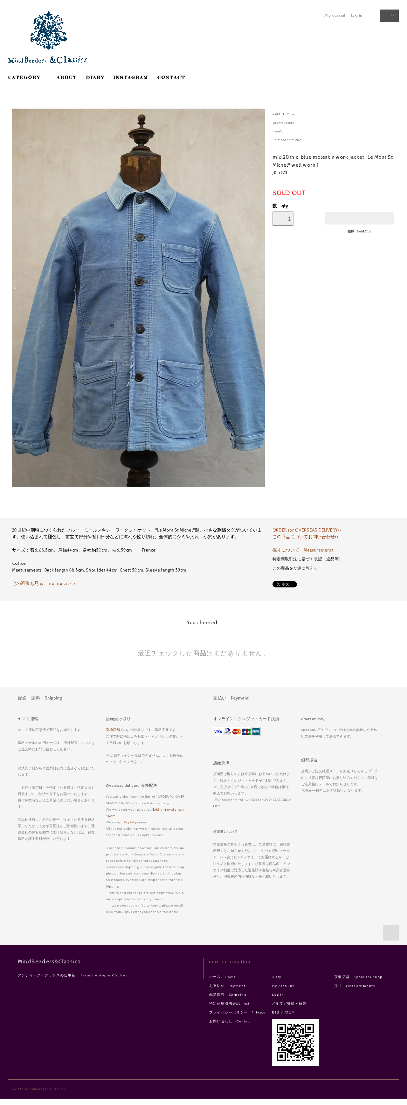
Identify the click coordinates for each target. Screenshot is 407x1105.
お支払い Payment (227, 986)
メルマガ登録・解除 (289, 1003)
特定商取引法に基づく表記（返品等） (307, 559)
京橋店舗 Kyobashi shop (358, 977)
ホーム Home (222, 977)
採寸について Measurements (302, 550)
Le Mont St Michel (287, 140)
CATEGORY (28, 77)
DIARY (95, 77)
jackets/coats (283, 123)
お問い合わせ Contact (230, 1021)
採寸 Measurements (354, 986)
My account (334, 15)
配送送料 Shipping (227, 995)
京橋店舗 (113, 730)
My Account (283, 986)
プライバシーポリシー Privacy (237, 1012)
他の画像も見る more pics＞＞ (44, 583)
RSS (275, 1012)
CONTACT (171, 77)
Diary (277, 977)
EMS (155, 809)
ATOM (290, 1012)
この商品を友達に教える (295, 568)
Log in (356, 15)
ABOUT (67, 77)
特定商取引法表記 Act (229, 1003)
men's (277, 131)
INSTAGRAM (130, 77)
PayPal (129, 822)
